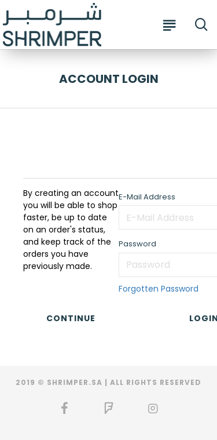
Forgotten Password (158, 288)
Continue (70, 318)
